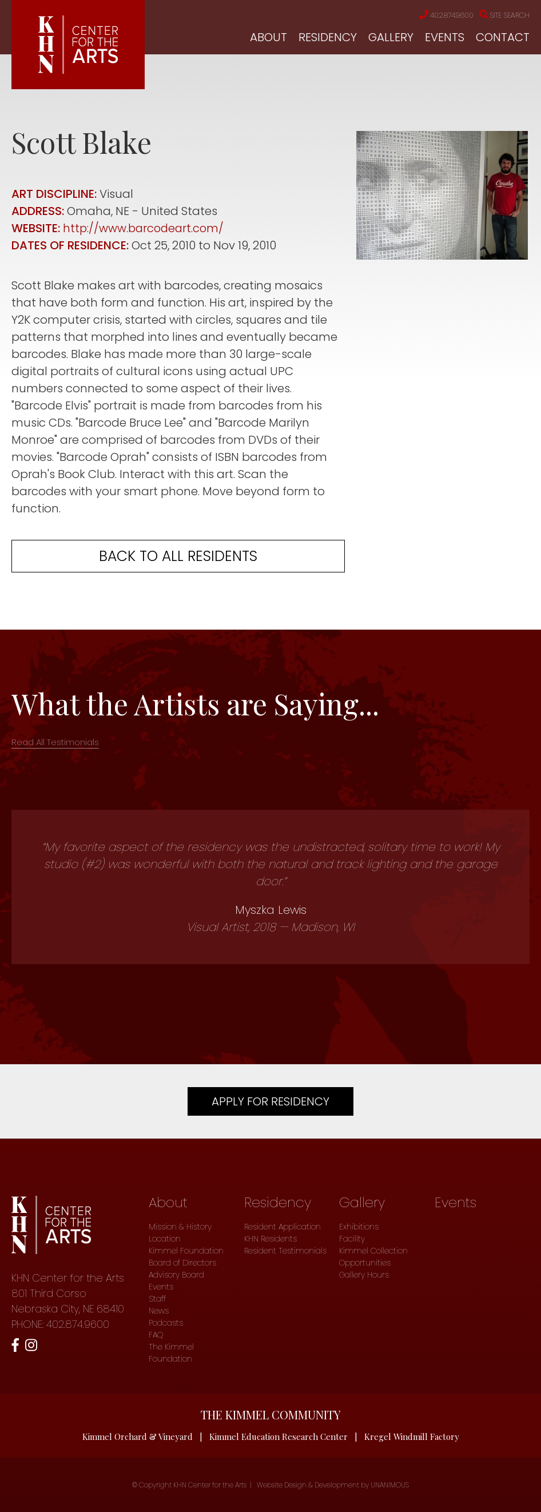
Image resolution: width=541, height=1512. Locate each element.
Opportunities (365, 1262)
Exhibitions (359, 1226)
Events (444, 37)
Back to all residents (178, 556)
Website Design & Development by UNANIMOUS (333, 1485)
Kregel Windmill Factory (412, 1436)
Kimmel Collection (373, 1250)
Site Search (502, 15)
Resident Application (282, 1226)
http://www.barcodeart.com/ (145, 228)
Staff (157, 1298)
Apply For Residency (270, 1101)
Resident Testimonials (285, 1250)
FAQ (156, 1334)
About (268, 37)
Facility (352, 1238)
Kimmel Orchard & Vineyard (137, 1436)
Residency (328, 37)
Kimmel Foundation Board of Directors (186, 1256)
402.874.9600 (437, 15)
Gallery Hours (364, 1274)
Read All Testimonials (55, 742)
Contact (503, 37)
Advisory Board (176, 1274)
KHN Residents (270, 1238)
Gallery (390, 37)
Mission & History (180, 1226)
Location (165, 1238)
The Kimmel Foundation (171, 1352)
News (159, 1310)
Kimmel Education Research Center (278, 1436)
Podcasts (166, 1322)
